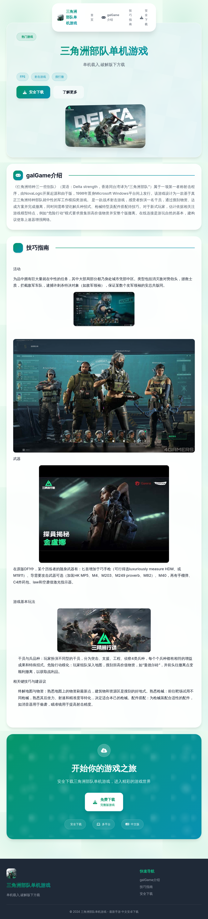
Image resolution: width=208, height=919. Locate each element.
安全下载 (146, 894)
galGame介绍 (150, 880)
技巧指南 (146, 887)
